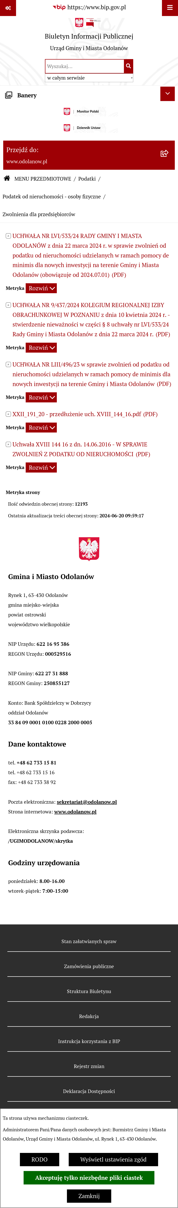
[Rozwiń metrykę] (41, 288)
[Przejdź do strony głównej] (89, 37)
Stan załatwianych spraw (89, 941)
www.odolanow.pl (75, 811)
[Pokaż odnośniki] (8, 8)
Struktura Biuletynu (89, 991)
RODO (39, 1159)
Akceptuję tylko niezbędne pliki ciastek (89, 1178)
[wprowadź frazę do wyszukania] (84, 66)
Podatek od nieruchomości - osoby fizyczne (52, 196)
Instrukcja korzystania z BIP (89, 1041)
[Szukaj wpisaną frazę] (128, 66)
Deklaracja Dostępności (89, 1091)
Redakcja (89, 1016)
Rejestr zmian (89, 1066)
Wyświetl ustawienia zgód (113, 1159)
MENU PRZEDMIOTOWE (42, 178)
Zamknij (89, 1196)
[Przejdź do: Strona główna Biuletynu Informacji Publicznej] (7, 179)
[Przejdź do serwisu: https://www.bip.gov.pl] (89, 7)
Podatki (87, 178)
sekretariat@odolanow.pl (87, 802)
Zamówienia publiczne (89, 966)
